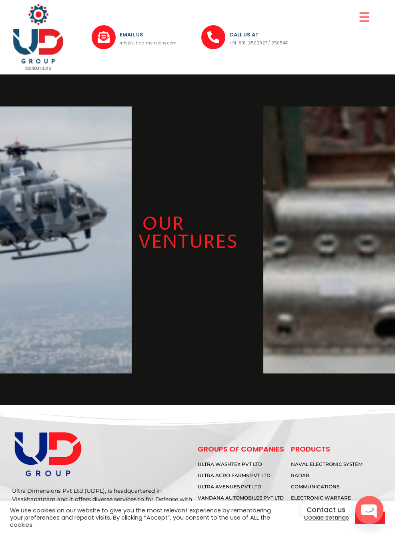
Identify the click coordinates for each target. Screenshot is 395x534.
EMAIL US (131, 34)
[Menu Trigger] (364, 17)
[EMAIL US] (104, 37)
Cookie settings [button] (326, 517)
